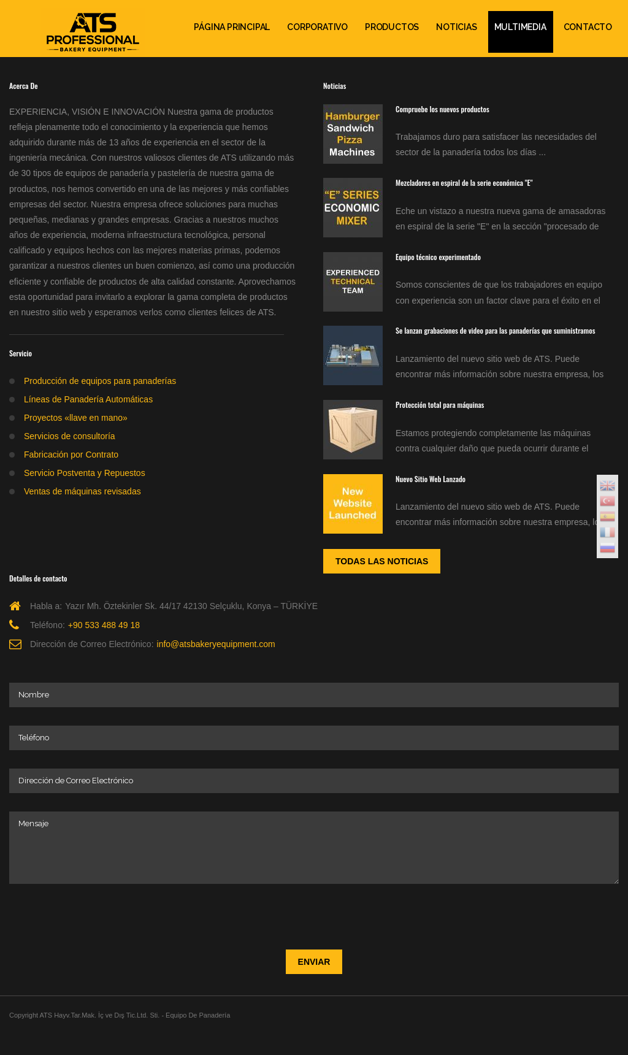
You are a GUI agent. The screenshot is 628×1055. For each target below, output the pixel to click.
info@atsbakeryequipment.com (216, 644)
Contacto (588, 27)
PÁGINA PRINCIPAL (232, 27)
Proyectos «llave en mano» (76, 418)
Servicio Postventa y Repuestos (84, 473)
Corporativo (317, 27)
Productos (392, 27)
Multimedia (520, 27)
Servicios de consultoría (69, 436)
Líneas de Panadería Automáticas (88, 399)
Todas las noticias (381, 561)
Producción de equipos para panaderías (100, 381)
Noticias (456, 27)
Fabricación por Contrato (71, 454)
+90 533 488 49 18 (104, 625)
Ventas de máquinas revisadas (82, 491)
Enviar (314, 962)
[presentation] (102, 914)
